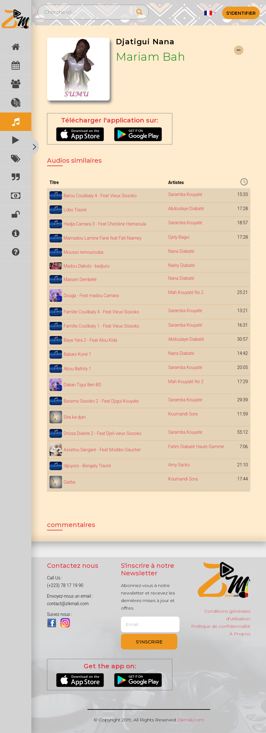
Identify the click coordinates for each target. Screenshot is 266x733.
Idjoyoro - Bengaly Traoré (87, 465)
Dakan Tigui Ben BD (82, 384)
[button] (210, 12)
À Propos (239, 634)
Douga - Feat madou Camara (91, 295)
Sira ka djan (75, 417)
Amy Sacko (179, 464)
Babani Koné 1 (77, 354)
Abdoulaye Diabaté (186, 208)
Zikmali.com (190, 720)
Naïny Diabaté (181, 265)
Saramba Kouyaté (185, 194)
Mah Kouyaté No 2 (186, 292)
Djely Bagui (179, 237)
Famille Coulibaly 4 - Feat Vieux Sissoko (101, 311)
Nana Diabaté (181, 251)
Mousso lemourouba (83, 252)
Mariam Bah (150, 56)
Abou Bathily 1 (77, 368)
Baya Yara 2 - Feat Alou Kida (90, 340)
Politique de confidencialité (220, 626)
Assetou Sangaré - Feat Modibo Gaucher (102, 449)
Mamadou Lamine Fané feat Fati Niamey (103, 238)
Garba (69, 482)
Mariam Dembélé (80, 279)
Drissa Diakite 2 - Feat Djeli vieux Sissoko (103, 433)
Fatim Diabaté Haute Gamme (196, 446)
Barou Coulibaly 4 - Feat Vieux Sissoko (100, 195)
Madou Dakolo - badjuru (86, 266)
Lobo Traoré (75, 209)
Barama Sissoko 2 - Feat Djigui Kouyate (101, 401)
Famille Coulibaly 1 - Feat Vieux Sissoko (101, 325)
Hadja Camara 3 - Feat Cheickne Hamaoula (105, 223)
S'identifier (241, 13)
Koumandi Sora (183, 413)
